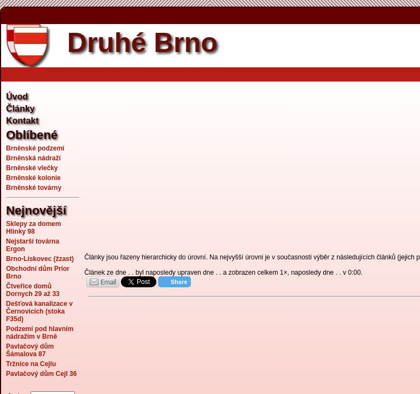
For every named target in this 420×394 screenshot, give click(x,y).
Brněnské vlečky (32, 168)
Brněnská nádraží (33, 158)
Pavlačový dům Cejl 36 (41, 374)
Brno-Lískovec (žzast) (40, 259)
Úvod (17, 96)
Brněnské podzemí (35, 148)
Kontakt (22, 120)
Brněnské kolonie (33, 178)
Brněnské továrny (33, 188)
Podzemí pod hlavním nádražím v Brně (39, 332)
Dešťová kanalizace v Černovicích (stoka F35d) (39, 311)
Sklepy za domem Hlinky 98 (33, 227)
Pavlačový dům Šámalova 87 (30, 350)
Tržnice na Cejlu (31, 364)
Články (20, 108)
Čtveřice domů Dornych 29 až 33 (33, 290)
